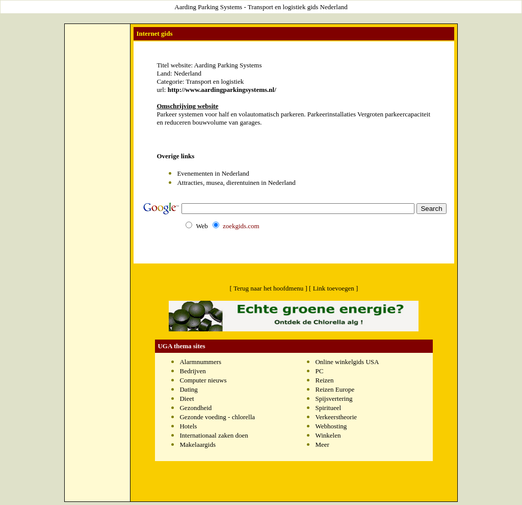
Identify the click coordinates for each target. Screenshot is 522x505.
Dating (188, 389)
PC (319, 371)
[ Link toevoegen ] (333, 288)
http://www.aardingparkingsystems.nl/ (222, 89)
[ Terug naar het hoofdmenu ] (268, 288)
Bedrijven (192, 371)
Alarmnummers (200, 362)
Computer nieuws (202, 380)
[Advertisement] (97, 49)
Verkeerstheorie (336, 417)
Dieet (186, 398)
